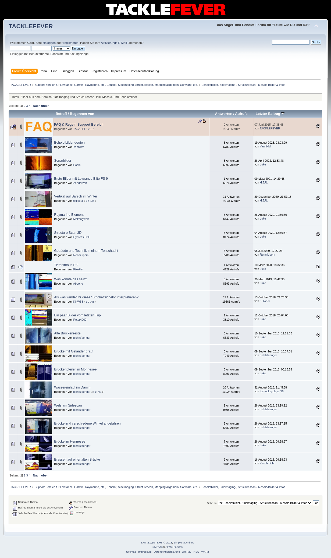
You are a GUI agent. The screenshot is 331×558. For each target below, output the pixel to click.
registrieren (71, 42)
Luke (263, 164)
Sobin (77, 165)
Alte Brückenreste (67, 333)
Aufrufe (241, 114)
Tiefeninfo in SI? (66, 265)
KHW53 (78, 301)
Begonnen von (82, 114)
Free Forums (175, 546)
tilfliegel (78, 200)
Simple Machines (184, 542)
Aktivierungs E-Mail (114, 42)
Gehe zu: (212, 503)
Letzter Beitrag (270, 114)
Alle (92, 201)
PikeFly (78, 269)
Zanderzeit (80, 183)
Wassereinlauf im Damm (72, 387)
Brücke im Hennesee (69, 441)
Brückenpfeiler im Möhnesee (75, 369)
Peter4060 (80, 319)
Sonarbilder (62, 161)
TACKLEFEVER (31, 26)
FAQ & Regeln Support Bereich (79, 124)
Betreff (61, 114)
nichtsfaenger (82, 337)
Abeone (78, 283)
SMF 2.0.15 (148, 542)
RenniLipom (81, 255)
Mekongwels (81, 219)
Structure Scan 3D (67, 233)
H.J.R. (264, 182)
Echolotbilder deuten (69, 142)
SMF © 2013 (164, 542)
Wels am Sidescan (68, 405)
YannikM (78, 147)
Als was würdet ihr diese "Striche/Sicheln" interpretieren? (96, 297)
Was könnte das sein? (70, 279)
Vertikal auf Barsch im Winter (75, 196)
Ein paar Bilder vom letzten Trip (77, 315)
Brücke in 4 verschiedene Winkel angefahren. (88, 423)
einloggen (49, 42)
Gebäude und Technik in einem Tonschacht (86, 251)
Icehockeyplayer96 (271, 391)
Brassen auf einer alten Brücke (77, 459)
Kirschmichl (267, 463)
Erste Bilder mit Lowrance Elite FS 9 (81, 179)
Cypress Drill (81, 237)
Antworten (223, 114)
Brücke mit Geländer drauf (73, 351)
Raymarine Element (69, 215)
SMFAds (157, 546)
